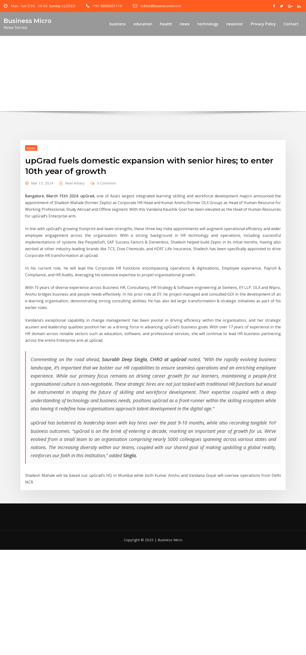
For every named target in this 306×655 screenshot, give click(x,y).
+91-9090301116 (107, 5)
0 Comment (106, 206)
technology (208, 24)
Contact (291, 24)
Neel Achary (75, 206)
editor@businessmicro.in (161, 5)
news (185, 24)
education (142, 24)
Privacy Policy (263, 24)
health (166, 24)
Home (74, 83)
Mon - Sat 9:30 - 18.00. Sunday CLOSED (43, 5)
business (117, 24)
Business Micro (27, 20)
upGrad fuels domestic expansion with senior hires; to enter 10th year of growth (161, 83)
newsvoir (234, 24)
